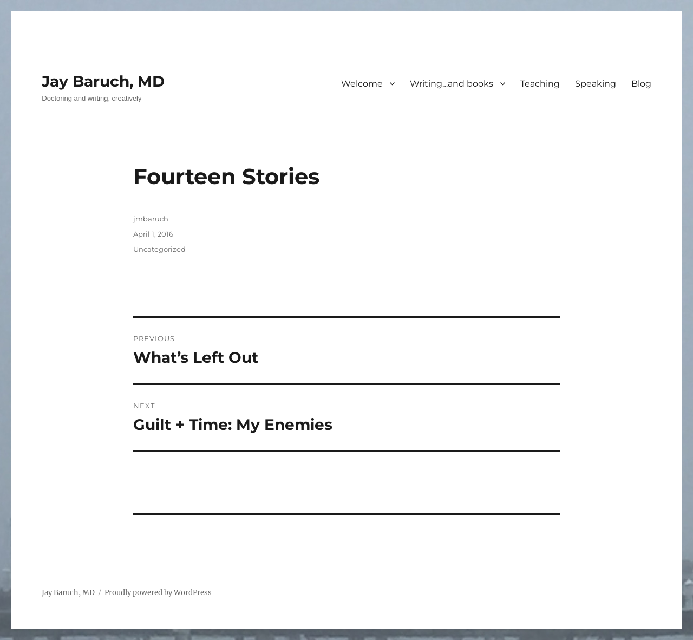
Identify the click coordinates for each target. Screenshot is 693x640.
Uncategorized (159, 249)
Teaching (540, 84)
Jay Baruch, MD (103, 81)
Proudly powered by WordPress (158, 592)
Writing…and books (451, 84)
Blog (641, 84)
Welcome (362, 84)
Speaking (595, 84)
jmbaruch (150, 218)
